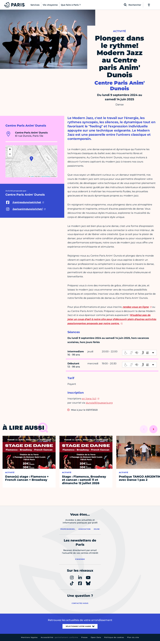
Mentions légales (29, 637)
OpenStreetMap (45, 176)
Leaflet (31, 176)
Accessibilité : (59, 637)
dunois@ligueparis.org (99, 402)
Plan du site (133, 637)
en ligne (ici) (89, 398)
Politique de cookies (114, 637)
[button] (31, 158)
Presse (84, 637)
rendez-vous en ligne (136, 306)
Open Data (96, 637)
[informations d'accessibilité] (139, 352)
